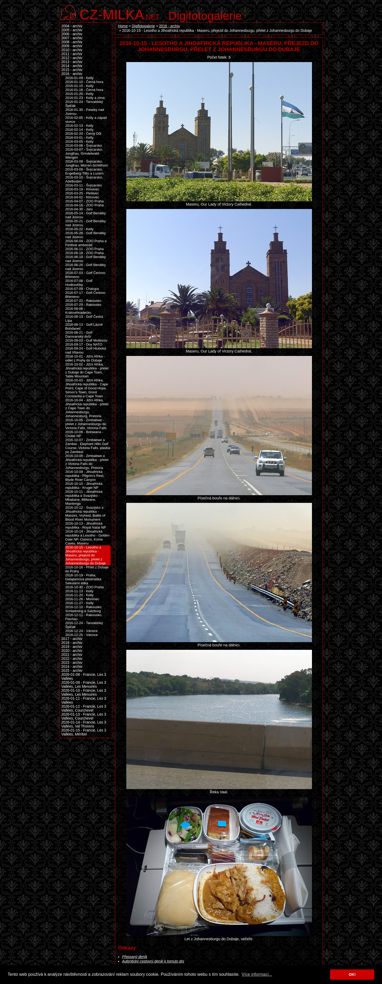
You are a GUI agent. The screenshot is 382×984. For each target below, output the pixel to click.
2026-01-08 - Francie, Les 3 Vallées (83, 677)
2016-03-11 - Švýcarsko (83, 185)
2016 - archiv (169, 26)
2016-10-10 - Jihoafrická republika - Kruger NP (83, 486)
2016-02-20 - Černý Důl (83, 134)
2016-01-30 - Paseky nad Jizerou (84, 112)
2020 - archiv (71, 651)
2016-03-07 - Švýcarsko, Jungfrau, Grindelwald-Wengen (84, 153)
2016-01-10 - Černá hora (84, 82)
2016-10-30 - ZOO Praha (84, 587)
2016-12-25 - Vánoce (81, 635)
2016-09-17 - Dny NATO (83, 344)
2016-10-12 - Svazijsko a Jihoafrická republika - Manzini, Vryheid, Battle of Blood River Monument (85, 513)
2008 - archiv (71, 42)
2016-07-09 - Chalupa (82, 289)
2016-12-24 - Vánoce (81, 631)
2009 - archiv (71, 46)
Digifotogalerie (205, 15)
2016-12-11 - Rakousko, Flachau (83, 617)
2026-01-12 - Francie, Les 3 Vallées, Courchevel (83, 708)
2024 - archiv (71, 667)
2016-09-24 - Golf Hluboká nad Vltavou (85, 350)
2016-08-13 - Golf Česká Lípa (84, 319)
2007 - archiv (71, 38)
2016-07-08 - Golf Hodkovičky (78, 283)
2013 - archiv (71, 62)
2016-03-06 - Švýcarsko (83, 145)
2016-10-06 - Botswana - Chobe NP (84, 434)
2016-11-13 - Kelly (79, 591)
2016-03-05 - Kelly (79, 141)
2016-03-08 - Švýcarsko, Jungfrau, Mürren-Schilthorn (86, 163)
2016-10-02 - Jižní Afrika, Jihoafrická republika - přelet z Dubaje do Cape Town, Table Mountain (86, 370)
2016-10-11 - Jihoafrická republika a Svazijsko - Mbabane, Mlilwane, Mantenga (83, 498)
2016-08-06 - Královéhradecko (78, 311)
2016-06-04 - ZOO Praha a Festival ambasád (86, 243)
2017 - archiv (71, 639)
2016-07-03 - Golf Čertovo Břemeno (85, 275)
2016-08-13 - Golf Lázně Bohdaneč (84, 326)
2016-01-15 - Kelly (79, 86)
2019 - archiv (71, 647)
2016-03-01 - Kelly (79, 138)
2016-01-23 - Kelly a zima (85, 98)
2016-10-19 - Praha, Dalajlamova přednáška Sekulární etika (83, 579)
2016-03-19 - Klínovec (82, 189)
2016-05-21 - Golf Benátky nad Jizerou (85, 223)
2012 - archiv (71, 58)
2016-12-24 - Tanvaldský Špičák (84, 625)
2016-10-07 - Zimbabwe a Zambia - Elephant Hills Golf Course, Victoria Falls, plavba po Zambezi (87, 446)
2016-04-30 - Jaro (79, 209)
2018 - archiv (71, 643)
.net (120, 14)
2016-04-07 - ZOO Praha (84, 201)
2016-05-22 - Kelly (79, 229)
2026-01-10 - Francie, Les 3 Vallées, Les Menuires (83, 692)
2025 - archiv (71, 671)
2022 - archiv (71, 659)
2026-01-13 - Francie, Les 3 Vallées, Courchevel (83, 716)
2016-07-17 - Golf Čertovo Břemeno (85, 295)
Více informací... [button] (257, 974)
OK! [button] (352, 974)
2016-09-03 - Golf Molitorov (86, 340)
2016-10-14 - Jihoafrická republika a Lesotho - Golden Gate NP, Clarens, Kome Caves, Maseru (87, 537)
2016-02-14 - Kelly (79, 130)
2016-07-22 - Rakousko (83, 301)
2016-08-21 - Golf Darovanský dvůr (78, 334)
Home (123, 26)
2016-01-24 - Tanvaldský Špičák (84, 104)
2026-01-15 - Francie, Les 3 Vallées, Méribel (83, 732)
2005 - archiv (71, 30)
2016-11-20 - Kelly (79, 595)
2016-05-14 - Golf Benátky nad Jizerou (85, 215)
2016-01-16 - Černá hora (84, 90)
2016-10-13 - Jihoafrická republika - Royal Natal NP (85, 525)
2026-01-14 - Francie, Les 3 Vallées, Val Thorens (83, 724)
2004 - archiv (71, 26)
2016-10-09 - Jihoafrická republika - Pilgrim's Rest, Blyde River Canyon (84, 476)
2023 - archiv (71, 663)
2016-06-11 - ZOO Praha (84, 249)
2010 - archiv (71, 50)
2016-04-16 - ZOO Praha (84, 205)
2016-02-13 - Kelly (79, 126)
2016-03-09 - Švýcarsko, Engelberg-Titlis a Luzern (84, 171)
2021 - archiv (71, 655)
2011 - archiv (71, 54)
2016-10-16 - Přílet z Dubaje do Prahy (87, 569)
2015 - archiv (71, 70)
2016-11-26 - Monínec (82, 599)
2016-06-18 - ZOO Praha (84, 253)
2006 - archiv (71, 34)
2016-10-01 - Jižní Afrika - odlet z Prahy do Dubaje (85, 358)
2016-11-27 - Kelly (79, 603)
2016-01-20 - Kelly (79, 94)
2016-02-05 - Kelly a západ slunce (86, 120)
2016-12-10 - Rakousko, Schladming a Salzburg (83, 609)
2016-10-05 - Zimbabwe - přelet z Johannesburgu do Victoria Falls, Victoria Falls (86, 424)
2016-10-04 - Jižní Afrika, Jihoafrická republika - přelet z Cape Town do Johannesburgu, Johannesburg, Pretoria (86, 408)
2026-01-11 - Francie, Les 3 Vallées (83, 700)
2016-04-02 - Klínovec (82, 197)
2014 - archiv (71, 66)
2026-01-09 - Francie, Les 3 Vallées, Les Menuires (83, 685)
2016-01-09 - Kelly (79, 78)
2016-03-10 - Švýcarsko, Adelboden (84, 179)
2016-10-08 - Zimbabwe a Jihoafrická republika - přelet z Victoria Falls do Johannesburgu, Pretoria (86, 462)
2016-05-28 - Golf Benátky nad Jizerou (85, 235)
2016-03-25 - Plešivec (82, 193)
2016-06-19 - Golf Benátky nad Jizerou (85, 259)
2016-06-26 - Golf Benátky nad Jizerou (85, 267)
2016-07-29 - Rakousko (83, 305)
